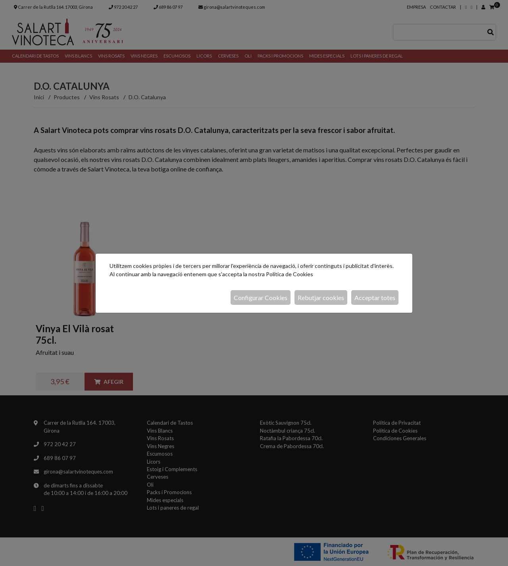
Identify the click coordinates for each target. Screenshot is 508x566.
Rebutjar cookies (321, 297)
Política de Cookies (289, 274)
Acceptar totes (374, 297)
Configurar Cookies (260, 297)
